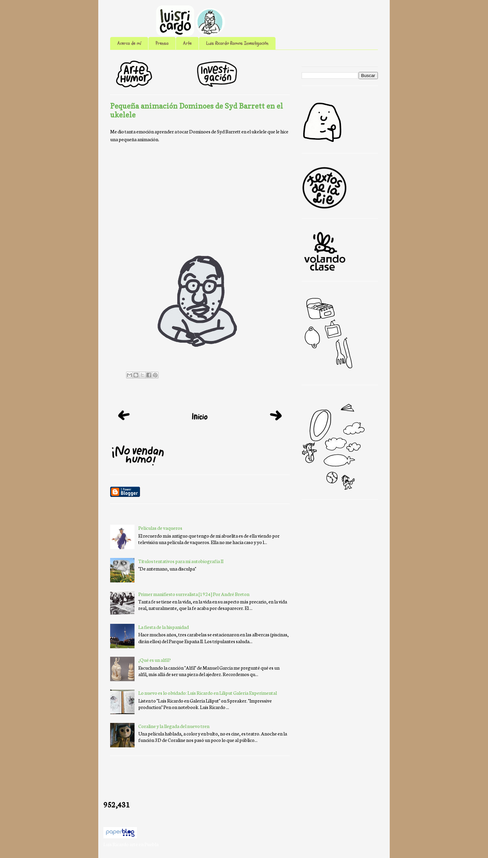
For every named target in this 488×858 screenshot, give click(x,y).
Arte (187, 43)
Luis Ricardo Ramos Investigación (237, 43)
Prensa (162, 43)
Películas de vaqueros (160, 527)
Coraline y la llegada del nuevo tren (173, 726)
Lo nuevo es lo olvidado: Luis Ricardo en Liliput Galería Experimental (207, 692)
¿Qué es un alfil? (154, 659)
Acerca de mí (129, 43)
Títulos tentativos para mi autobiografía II (180, 561)
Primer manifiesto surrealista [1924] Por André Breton (193, 594)
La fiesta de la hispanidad (163, 626)
